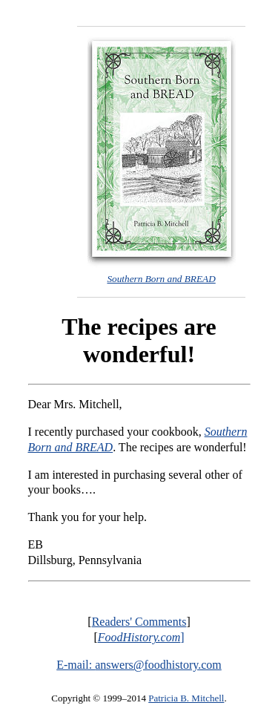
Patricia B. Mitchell (186, 698)
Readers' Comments (139, 621)
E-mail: (75, 664)
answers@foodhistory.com (158, 664)
